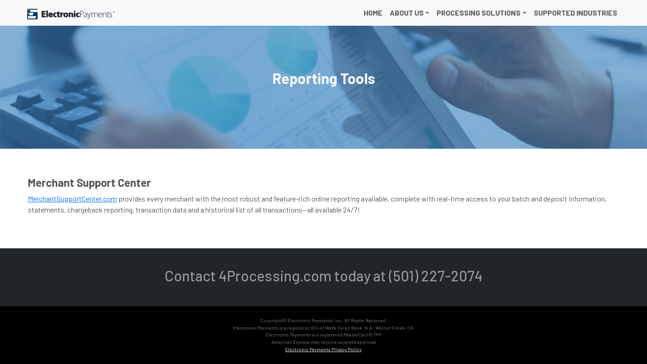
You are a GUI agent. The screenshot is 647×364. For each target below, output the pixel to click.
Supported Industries (575, 12)
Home (373, 12)
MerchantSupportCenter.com (72, 198)
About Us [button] (407, 12)
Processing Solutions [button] (478, 12)
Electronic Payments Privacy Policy (323, 349)
